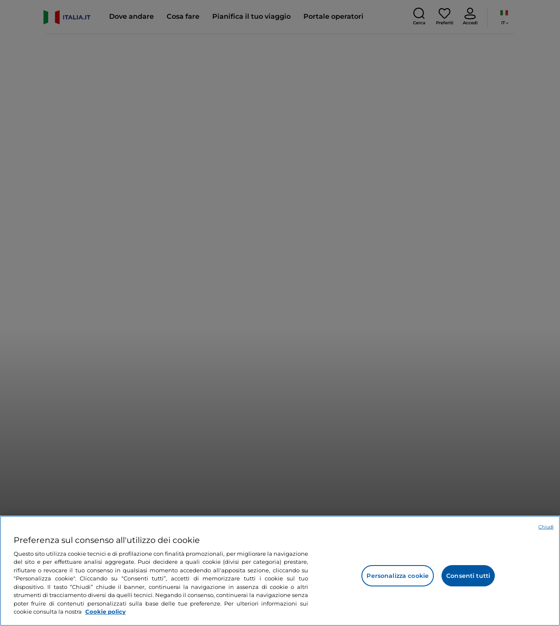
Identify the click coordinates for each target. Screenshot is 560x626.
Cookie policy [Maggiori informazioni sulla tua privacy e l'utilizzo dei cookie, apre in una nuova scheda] (105, 611)
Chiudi (546, 527)
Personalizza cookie (398, 576)
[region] (280, 571)
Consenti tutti (468, 576)
